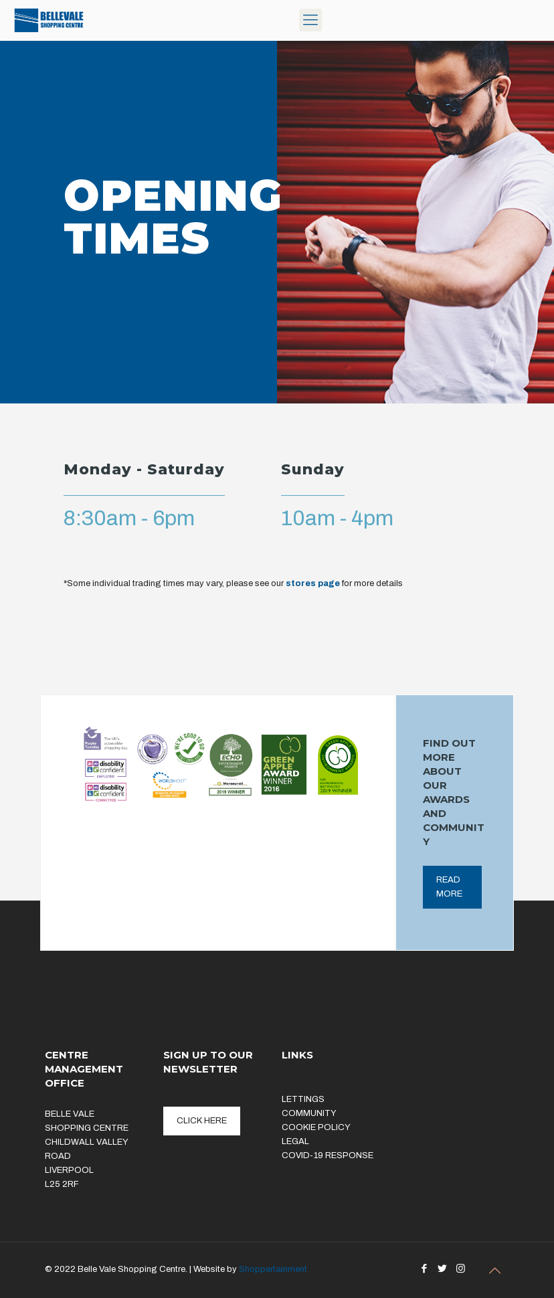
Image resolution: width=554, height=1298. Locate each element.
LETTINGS (303, 1099)
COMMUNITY (309, 1113)
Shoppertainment (273, 1269)
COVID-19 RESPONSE (327, 1155)
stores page (313, 583)
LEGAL (295, 1141)
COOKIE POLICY (316, 1127)
